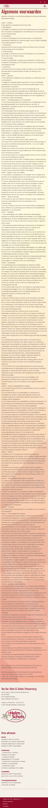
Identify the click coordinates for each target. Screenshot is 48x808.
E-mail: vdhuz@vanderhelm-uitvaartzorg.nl (13, 705)
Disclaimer (5, 804)
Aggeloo (22, 799)
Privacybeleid (5, 806)
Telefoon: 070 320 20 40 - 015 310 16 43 (12, 703)
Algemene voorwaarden (8, 801)
